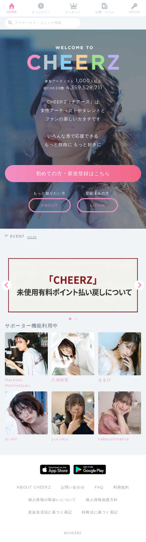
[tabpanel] (73, 285)
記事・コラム (105, 12)
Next (139, 285)
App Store (55, 469)
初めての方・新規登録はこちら (73, 173)
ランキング (73, 12)
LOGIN (134, 12)
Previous (6, 285)
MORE (32, 237)
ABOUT (49, 205)
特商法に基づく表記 (100, 512)
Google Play (89, 469)
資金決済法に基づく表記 (50, 512)
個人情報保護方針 (102, 499)
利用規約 (121, 487)
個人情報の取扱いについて (52, 499)
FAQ (99, 487)
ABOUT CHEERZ (34, 487)
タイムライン (41, 12)
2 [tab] (76, 319)
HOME (12, 12)
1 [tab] (70, 319)
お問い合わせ (73, 487)
